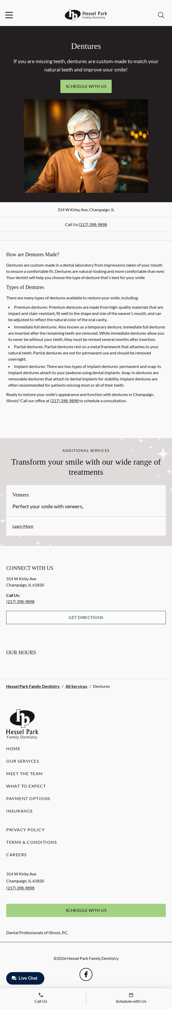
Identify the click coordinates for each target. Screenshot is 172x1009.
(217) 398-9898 (93, 224)
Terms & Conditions (31, 842)
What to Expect (26, 785)
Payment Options (28, 798)
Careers (16, 854)
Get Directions (86, 617)
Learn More (22, 526)
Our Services (22, 761)
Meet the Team (24, 773)
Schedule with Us (86, 86)
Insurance (19, 810)
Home (13, 748)
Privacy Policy (25, 829)
